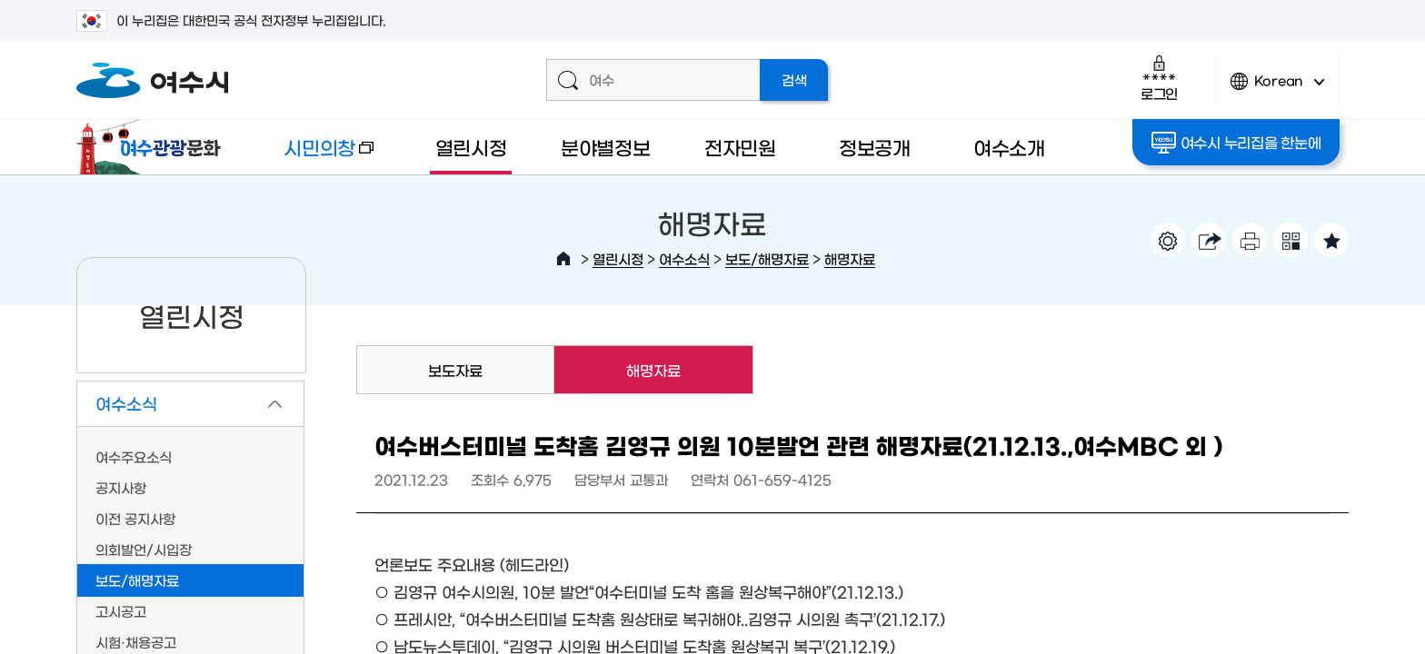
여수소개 (1009, 146)
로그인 (1159, 77)
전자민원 (740, 146)
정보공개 (875, 146)
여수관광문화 (153, 147)
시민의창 (314, 155)
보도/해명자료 (767, 258)
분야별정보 (606, 146)
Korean (1278, 88)
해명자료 (849, 258)
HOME (563, 258)
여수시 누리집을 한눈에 (1236, 143)
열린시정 (471, 146)
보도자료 (455, 369)
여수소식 (684, 258)
